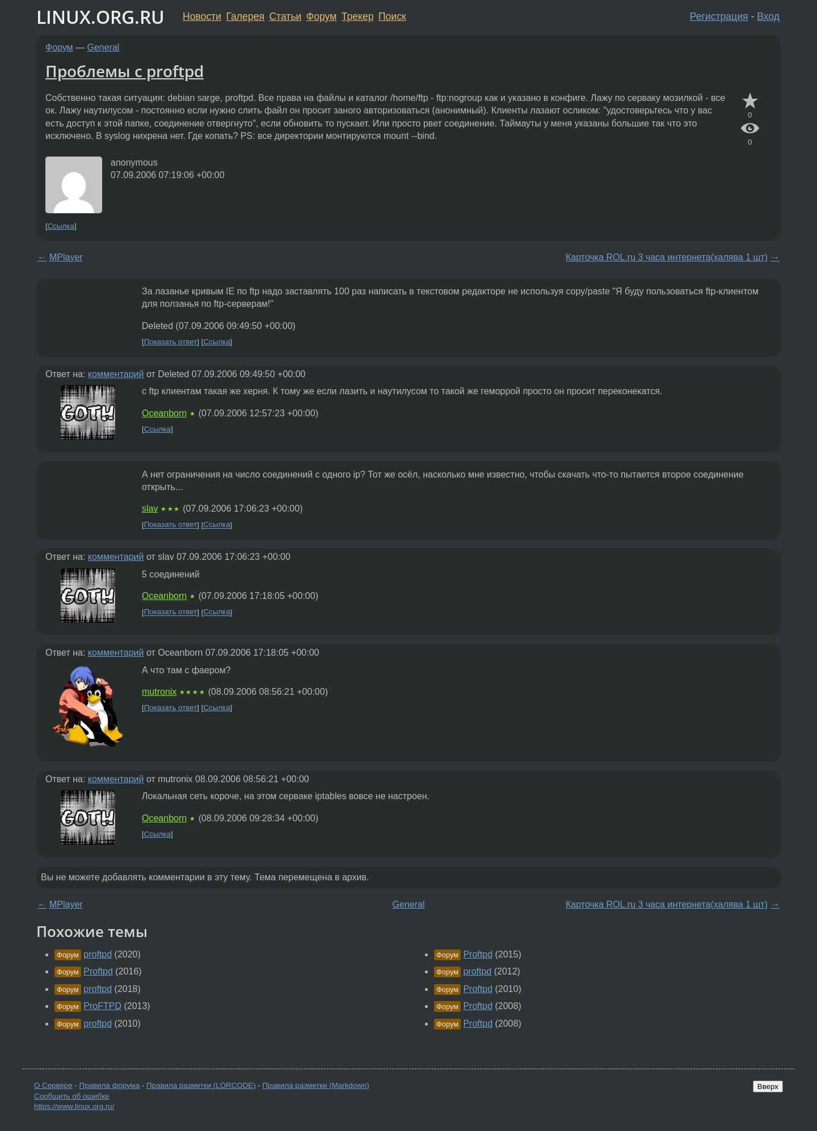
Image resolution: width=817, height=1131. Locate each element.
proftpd (97, 954)
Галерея (245, 16)
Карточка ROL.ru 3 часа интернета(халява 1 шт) (667, 257)
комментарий (116, 374)
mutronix (159, 692)
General (103, 47)
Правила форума (109, 1085)
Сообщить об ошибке (72, 1096)
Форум (321, 16)
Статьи (285, 16)
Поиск (392, 16)
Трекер (358, 16)
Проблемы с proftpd (124, 71)
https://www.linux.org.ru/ (74, 1106)
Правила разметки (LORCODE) (201, 1085)
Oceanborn (164, 413)
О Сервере (53, 1085)
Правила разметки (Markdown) (315, 1085)
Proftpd (98, 971)
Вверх (767, 1086)
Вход (768, 16)
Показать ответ (170, 341)
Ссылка (61, 226)
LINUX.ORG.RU (100, 17)
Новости (202, 16)
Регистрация (719, 16)
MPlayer (66, 257)
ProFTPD (102, 1006)
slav (150, 508)
